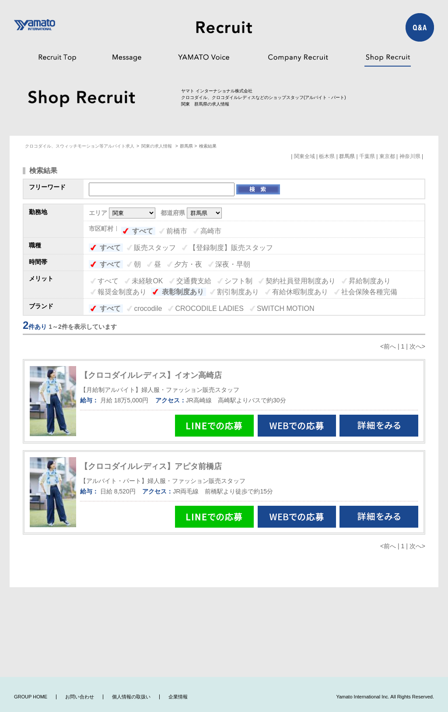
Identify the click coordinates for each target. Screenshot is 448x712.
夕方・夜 (188, 264)
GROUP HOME (30, 696)
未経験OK (147, 281)
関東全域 (304, 156)
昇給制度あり (370, 281)
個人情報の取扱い (131, 696)
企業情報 (178, 696)
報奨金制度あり (122, 292)
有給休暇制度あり (300, 292)
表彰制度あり (183, 292)
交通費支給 (193, 281)
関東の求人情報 (157, 146)
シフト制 (238, 281)
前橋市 (176, 231)
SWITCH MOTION (286, 308)
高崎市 (210, 231)
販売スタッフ (155, 247)
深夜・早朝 (232, 264)
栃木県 (327, 156)
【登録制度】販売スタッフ (231, 247)
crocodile (148, 308)
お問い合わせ (79, 696)
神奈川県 (409, 156)
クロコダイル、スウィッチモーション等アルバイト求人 (79, 146)
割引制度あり (238, 292)
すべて (142, 231)
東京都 (387, 156)
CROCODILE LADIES (209, 308)
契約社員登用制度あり (301, 281)
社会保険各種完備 (369, 292)
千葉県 (367, 156)
